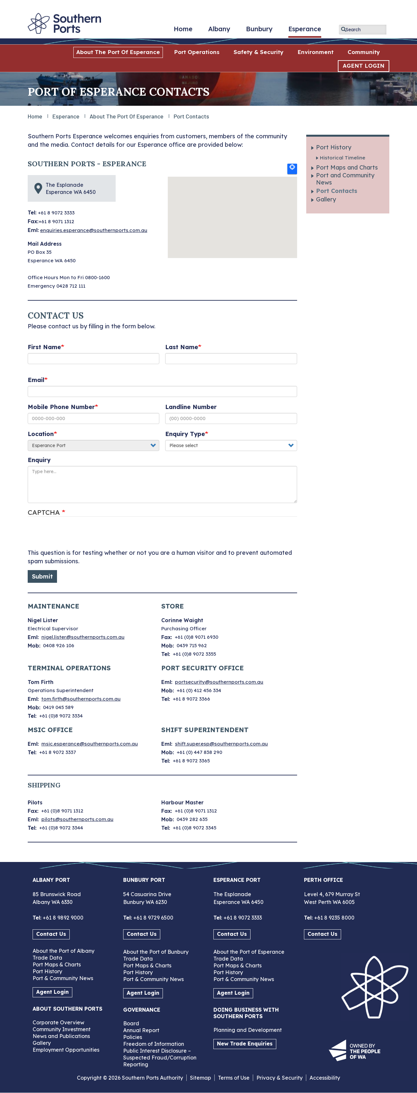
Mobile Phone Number (61, 407)
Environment (315, 51)
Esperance (304, 31)
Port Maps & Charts (57, 964)
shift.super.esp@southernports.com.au (221, 744)
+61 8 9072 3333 (242, 917)
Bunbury (259, 31)
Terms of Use (234, 1077)
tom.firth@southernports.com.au (81, 699)
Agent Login (52, 992)
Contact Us (51, 934)
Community (364, 51)
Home (183, 31)
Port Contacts (336, 191)
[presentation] (77, 536)
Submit (42, 576)
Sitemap (200, 1077)
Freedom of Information (153, 1044)
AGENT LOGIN (363, 65)
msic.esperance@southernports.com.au (89, 744)
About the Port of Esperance (118, 51)
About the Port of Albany (63, 951)
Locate (292, 169)
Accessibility (324, 1077)
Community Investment (62, 1029)
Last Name (181, 347)
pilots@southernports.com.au (77, 819)
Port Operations (197, 51)
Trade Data (47, 957)
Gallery (326, 199)
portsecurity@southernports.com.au (219, 682)
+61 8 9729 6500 (152, 917)
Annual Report (141, 1030)
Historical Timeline (342, 158)
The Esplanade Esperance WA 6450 (71, 188)
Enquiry (39, 460)
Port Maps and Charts (347, 167)
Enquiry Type (185, 434)
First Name (44, 347)
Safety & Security (258, 51)
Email (36, 380)
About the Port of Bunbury (156, 952)
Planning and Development (247, 1030)
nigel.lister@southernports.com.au (82, 637)
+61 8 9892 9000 (62, 917)
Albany (219, 31)
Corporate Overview (58, 1022)
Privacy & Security (279, 1077)
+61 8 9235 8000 (333, 917)
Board (131, 1023)
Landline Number (191, 407)
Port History (333, 147)
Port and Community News (345, 179)
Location (41, 434)
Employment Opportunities (66, 1049)
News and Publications (61, 1036)
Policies (132, 1037)
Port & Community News (63, 978)
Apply (344, 29)
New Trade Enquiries (245, 1043)
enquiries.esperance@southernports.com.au (93, 230)
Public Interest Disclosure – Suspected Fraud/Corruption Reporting (159, 1057)
